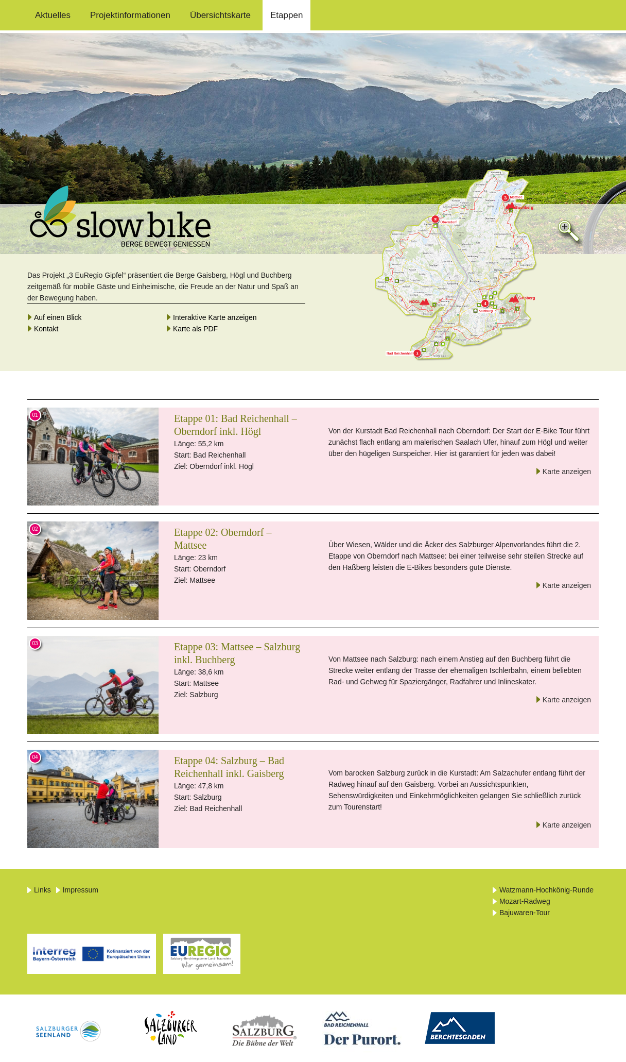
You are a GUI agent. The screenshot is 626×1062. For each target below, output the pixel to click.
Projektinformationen (130, 15)
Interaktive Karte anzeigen (215, 317)
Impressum (80, 890)
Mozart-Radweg (524, 901)
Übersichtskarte (220, 15)
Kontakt (46, 329)
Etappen (286, 15)
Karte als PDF (195, 329)
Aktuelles (53, 15)
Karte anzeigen (567, 471)
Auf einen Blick (58, 317)
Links (42, 890)
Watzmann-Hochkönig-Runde (546, 890)
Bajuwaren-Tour (524, 912)
